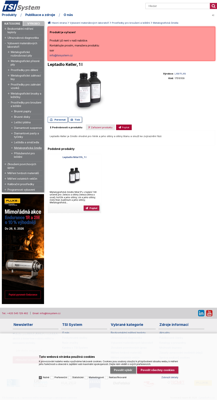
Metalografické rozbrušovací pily (21, 53)
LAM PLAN (180, 73)
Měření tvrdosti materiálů (23, 173)
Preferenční (60, 377)
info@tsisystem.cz (61, 55)
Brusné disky (22, 117)
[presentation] (66, 127)
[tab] (66, 127)
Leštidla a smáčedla (26, 142)
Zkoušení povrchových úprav (21, 165)
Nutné (46, 377)
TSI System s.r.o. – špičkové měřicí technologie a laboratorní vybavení (23, 6)
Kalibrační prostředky (20, 184)
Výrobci (33, 23)
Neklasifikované (118, 377)
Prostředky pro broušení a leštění (26, 104)
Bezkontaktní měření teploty (20, 30)
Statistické (78, 377)
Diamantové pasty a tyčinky (26, 135)
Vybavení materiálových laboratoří (22, 44)
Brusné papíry (22, 111)
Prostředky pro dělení (24, 70)
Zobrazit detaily (169, 377)
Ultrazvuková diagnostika (23, 37)
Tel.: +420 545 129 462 (15, 313)
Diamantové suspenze (28, 128)
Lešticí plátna (22, 122)
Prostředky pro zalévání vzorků (26, 86)
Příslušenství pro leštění (24, 155)
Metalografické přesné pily (25, 62)
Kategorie (12, 23)
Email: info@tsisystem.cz (47, 313)
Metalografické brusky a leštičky (26, 95)
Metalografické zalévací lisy (26, 77)
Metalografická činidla (28, 148)
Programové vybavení (21, 189)
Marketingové (96, 377)
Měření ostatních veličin (22, 178)
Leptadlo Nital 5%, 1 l (74, 157)
